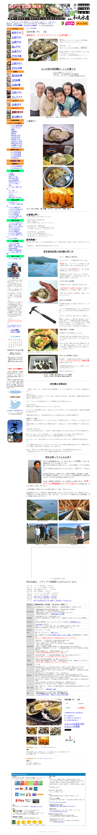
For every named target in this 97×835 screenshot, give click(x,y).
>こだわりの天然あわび (15, 209)
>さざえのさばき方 (13, 228)
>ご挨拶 (10, 173)
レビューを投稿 (72, 726)
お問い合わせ (51, 22)
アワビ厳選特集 (16, 125)
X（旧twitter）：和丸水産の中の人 (15, 409)
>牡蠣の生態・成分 (13, 245)
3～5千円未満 (16, 154)
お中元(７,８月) (16, 141)
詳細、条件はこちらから (36, 806)
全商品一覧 (15, 161)
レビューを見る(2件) (74, 724)
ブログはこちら (67, 600)
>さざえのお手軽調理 (14, 233)
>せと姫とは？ (12, 202)
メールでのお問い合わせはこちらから (59, 811)
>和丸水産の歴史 (13, 178)
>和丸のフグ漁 (12, 176)
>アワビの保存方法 (13, 212)
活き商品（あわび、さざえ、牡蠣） (61, 635)
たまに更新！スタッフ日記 (15, 331)
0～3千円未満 (16, 152)
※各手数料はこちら (75, 622)
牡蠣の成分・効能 (51, 689)
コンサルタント (16, 168)
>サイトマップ (12, 192)
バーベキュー (16, 127)
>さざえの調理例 (13, 231)
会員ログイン (43, 22)
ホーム (8, 22)
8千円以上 (15, 158)
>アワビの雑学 (12, 218)
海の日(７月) (15, 139)
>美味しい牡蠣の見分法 (15, 247)
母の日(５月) (15, 135)
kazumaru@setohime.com (58, 821)
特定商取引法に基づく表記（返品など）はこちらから (62, 806)
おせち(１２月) (16, 147)
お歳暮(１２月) (16, 145)
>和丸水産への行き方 (14, 197)
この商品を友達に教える (72, 720)
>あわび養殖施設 (13, 180)
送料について (54, 632)
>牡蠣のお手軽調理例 (14, 250)
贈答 (13, 129)
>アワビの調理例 (13, 214)
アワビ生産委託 (16, 166)
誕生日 (13, 133)
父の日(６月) (15, 137)
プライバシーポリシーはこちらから (58, 802)
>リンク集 (10, 190)
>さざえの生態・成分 (14, 224)
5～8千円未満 (16, 156)
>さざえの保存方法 (13, 230)
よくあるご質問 (34, 22)
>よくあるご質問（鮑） (15, 216)
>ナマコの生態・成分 (14, 258)
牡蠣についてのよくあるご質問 (59, 694)
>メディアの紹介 (13, 183)
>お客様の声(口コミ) (14, 182)
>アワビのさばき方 (13, 211)
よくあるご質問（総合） (43, 694)
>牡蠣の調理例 (12, 248)
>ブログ (10, 194)
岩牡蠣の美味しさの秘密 (57, 614)
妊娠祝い (14, 131)
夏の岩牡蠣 (33, 28)
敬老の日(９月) (16, 143)
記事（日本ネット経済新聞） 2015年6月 (45, 597)
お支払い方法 (15, 22)
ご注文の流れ (38, 624)
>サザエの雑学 (12, 238)
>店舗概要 (10, 175)
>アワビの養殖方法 (13, 207)
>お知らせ (10, 195)
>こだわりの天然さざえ (15, 223)
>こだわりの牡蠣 (13, 243)
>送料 (9, 185)
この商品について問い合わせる (73, 717)
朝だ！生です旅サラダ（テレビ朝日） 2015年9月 (48, 600)
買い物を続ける (70, 715)
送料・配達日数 (24, 22)
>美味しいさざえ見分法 (15, 226)
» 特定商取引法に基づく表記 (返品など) (73, 712)
